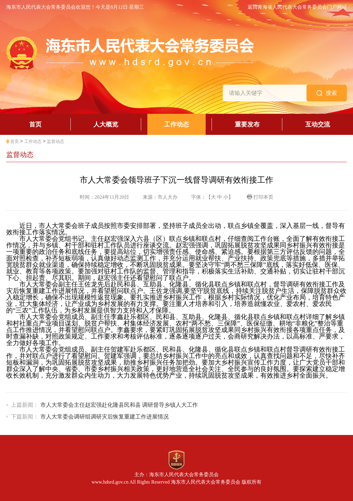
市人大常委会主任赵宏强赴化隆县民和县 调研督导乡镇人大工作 (119, 405)
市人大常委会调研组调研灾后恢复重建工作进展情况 (106, 417)
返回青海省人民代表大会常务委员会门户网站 (297, 7)
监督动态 (55, 141)
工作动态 (33, 141)
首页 (14, 141)
